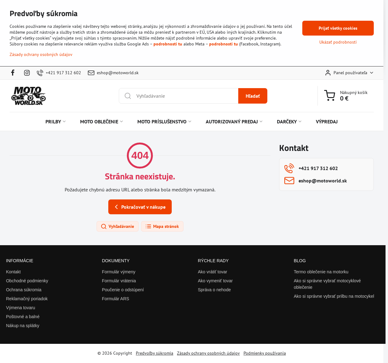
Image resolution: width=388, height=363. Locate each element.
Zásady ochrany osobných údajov (208, 353)
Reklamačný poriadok (27, 298)
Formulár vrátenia (119, 280)
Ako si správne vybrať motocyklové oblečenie (327, 284)
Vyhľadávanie (117, 227)
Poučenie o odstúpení (123, 289)
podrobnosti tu (167, 44)
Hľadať (253, 96)
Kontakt (13, 271)
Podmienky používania (265, 353)
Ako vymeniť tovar (215, 280)
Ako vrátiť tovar (212, 271)
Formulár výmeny (118, 271)
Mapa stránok (162, 227)
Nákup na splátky (22, 325)
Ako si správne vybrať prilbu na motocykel (334, 296)
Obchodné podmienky (27, 280)
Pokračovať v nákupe (139, 207)
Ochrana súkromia (23, 289)
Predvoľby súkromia (154, 353)
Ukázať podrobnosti (338, 42)
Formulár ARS (115, 298)
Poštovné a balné (22, 316)
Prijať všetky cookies (338, 28)
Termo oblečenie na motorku (321, 271)
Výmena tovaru (20, 307)
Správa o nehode (214, 289)
